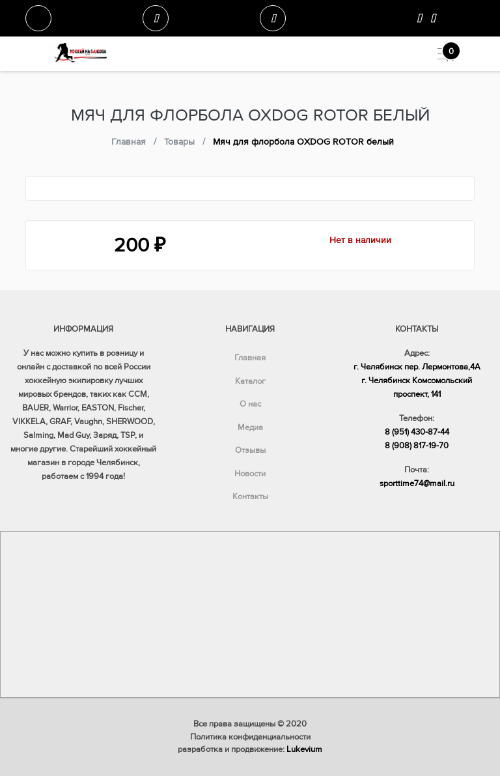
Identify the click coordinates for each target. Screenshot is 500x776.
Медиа (250, 427)
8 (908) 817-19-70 (417, 445)
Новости (250, 473)
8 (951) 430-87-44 (417, 432)
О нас (250, 404)
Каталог (250, 381)
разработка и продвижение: (250, 749)
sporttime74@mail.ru (417, 483)
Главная (250, 357)
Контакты (250, 496)
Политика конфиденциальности (250, 737)
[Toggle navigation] (441, 54)
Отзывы (250, 450)
